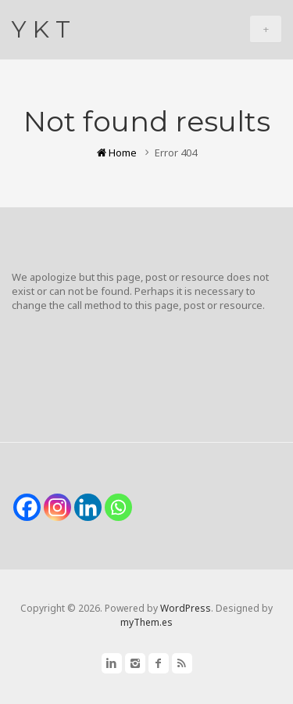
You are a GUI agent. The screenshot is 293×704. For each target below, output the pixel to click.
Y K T (41, 29)
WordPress (185, 608)
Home (117, 152)
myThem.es (146, 622)
